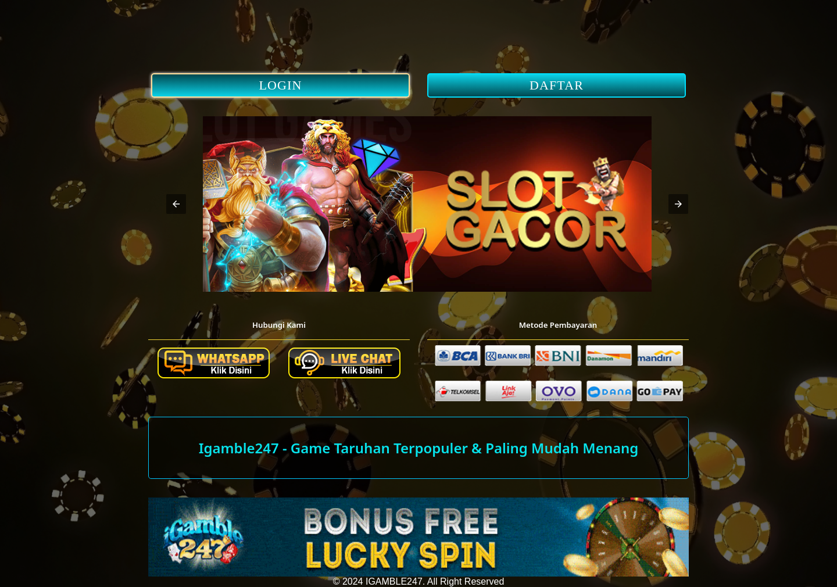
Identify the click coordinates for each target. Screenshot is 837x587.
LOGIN (280, 85)
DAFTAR (557, 85)
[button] (176, 204)
